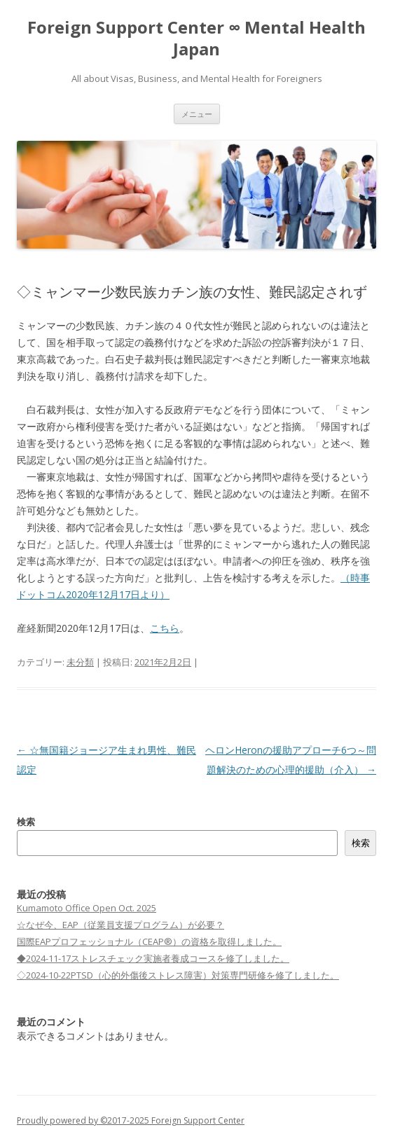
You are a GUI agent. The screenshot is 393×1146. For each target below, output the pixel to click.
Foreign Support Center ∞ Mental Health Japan (196, 38)
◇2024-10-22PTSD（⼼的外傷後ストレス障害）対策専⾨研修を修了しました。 (178, 975)
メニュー (196, 114)
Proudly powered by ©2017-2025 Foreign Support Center (130, 1120)
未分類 (80, 662)
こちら (164, 628)
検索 (26, 821)
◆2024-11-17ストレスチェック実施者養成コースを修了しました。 (153, 958)
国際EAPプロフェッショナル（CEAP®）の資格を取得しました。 (149, 941)
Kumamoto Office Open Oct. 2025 (86, 908)
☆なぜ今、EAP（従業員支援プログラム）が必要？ (120, 924)
